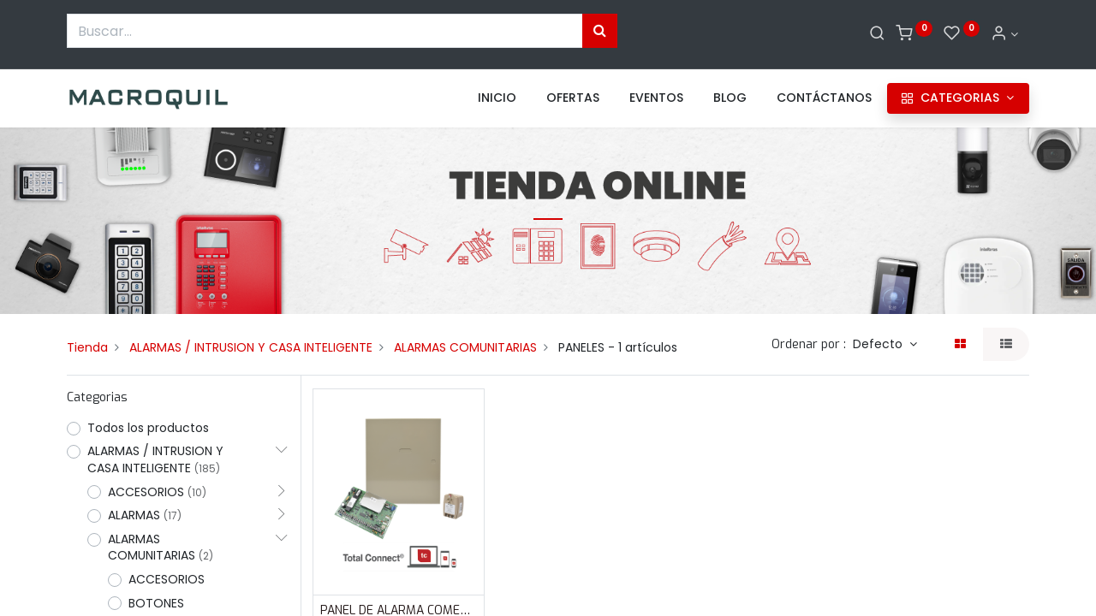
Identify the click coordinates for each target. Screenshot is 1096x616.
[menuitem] (497, 98)
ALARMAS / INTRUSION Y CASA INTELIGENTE (250, 347)
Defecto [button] (879, 343)
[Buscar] (877, 34)
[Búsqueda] (599, 31)
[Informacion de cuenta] (1004, 34)
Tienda (87, 347)
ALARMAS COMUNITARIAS (465, 347)
